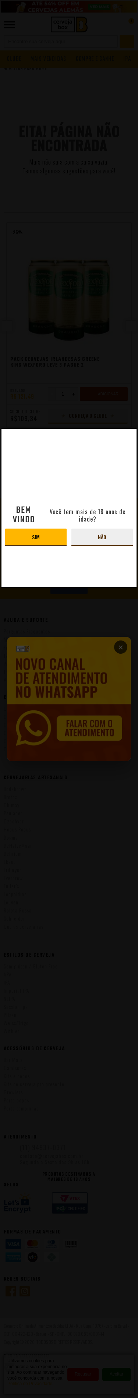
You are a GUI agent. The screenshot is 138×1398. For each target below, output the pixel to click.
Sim (36, 537)
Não (102, 537)
